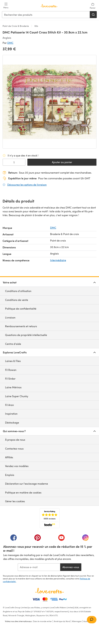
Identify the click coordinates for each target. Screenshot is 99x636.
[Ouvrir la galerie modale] (49, 102)
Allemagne (76, 621)
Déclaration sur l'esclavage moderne (26, 483)
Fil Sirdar (10, 378)
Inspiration (11, 413)
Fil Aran (9, 405)
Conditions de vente (16, 299)
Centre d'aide (13, 343)
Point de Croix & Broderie (16, 25)
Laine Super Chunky (16, 396)
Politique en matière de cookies (23, 492)
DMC (10, 42)
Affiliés (9, 457)
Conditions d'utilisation (18, 291)
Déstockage (12, 422)
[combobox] (46, 14)
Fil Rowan (10, 369)
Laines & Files (13, 361)
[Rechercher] (93, 14)
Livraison (10, 317)
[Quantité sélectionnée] (14, 162)
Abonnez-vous (70, 567)
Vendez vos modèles (16, 466)
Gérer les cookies (15, 501)
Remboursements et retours (21, 326)
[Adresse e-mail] (39, 567)
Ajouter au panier (62, 162)
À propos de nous (15, 439)
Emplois (9, 475)
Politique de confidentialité (20, 308)
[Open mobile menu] (6, 6)
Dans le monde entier (42, 621)
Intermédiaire (58, 260)
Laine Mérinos (13, 387)
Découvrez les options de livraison (27, 184)
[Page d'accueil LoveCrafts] (49, 590)
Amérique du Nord (62, 621)
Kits (36, 25)
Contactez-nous (14, 448)
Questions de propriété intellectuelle (26, 335)
